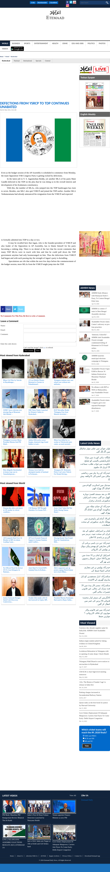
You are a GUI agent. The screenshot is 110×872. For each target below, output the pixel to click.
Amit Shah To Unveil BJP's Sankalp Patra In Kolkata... (38, 569)
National (17, 61)
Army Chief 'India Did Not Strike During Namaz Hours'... (63, 510)
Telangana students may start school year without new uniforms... (63, 382)
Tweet (20, 309)
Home (1, 56)
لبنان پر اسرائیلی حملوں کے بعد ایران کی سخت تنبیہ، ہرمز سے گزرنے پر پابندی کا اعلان (96, 534)
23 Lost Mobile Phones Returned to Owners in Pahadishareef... (36, 382)
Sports (27, 43)
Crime (65, 43)
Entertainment (41, 43)
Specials (38, 61)
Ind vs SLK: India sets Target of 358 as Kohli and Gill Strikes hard (39, 843)
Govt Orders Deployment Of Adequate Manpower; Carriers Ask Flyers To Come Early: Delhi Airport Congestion (94, 715)
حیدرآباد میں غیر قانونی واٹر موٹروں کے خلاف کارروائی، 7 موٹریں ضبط (97, 613)
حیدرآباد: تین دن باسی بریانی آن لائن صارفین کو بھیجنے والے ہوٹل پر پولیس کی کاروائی (95, 546)
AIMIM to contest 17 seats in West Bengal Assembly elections (99, 311)
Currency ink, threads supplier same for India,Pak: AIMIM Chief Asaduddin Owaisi (93, 630)
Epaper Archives (54, 856)
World (5, 43)
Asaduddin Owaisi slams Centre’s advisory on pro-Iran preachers (100, 324)
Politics (91, 43)
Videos (5, 49)
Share (8, 309)
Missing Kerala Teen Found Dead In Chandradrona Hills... (63, 540)
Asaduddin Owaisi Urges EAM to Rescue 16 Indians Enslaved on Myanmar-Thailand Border (100, 374)
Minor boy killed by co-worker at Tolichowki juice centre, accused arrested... (63, 442)
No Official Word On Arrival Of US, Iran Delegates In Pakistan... (13, 570)
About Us (20, 856)
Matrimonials (42, 2)
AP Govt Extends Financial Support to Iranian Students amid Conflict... (38, 540)
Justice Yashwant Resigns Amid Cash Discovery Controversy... (11, 600)
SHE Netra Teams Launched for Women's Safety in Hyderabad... (38, 412)
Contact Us (78, 856)
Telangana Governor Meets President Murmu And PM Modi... (12, 442)
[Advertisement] (19, 15)
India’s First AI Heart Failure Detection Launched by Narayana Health (37, 817)
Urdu (33, 2)
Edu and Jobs (78, 43)
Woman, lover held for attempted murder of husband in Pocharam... (38, 472)
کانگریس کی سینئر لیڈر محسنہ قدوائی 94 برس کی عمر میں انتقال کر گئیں (96, 600)
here (44, 347)
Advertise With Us (32, 856)
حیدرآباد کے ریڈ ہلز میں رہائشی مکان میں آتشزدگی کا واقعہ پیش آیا (95, 476)
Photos (102, 43)
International (27, 61)
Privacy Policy (67, 856)
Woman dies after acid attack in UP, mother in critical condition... (13, 510)
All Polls (43, 856)
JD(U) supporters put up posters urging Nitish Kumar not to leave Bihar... (63, 570)
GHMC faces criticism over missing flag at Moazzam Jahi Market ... (12, 412)
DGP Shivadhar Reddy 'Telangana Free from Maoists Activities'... (61, 412)
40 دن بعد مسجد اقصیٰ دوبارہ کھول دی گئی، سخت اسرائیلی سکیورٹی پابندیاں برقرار (96, 497)
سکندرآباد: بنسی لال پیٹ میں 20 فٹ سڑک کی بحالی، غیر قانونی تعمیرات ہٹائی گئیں (95, 588)
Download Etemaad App (92, 856)
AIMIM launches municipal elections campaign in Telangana (99, 358)
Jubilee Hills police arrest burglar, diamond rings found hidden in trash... (38, 442)
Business (16, 43)
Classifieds (53, 2)
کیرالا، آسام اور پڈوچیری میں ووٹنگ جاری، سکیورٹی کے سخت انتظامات (95, 521)
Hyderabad (14, 56)
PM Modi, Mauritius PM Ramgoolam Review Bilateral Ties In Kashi (13, 817)
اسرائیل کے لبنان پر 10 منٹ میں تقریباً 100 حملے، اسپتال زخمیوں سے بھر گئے (96, 558)
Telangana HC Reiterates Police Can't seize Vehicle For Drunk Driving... (62, 472)
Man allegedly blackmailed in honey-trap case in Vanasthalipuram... (12, 472)
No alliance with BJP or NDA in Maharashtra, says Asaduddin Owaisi (100, 389)
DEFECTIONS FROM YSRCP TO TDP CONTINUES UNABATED (34, 105)
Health (55, 43)
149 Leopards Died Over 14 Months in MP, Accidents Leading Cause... (12, 540)
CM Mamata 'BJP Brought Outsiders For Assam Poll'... (38, 509)
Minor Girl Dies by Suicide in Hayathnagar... (12, 381)
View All (73, 795)
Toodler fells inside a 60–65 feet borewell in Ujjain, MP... (38, 599)
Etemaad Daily (87, 800)
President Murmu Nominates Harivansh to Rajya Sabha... (63, 599)
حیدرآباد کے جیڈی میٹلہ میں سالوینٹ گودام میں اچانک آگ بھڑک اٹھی (97, 509)
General (47, 61)
